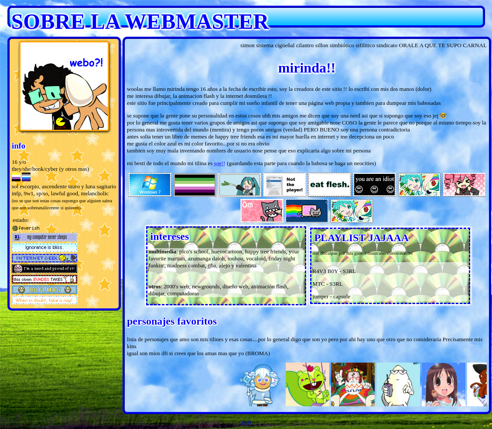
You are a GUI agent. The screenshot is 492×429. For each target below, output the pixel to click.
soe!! (220, 163)
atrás (246, 422)
